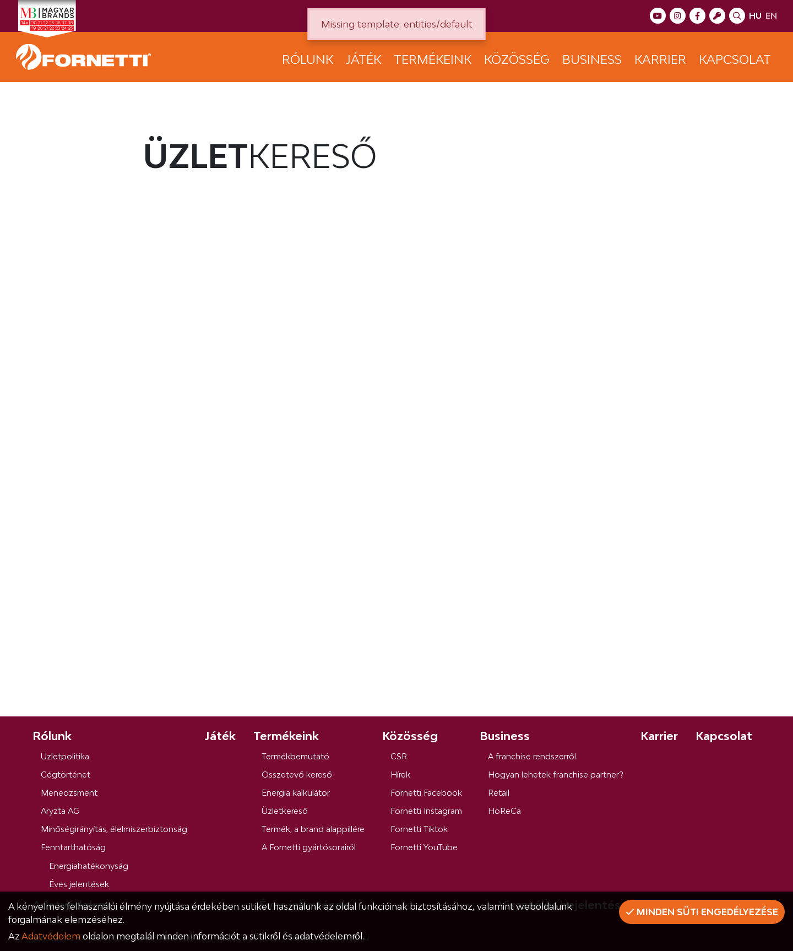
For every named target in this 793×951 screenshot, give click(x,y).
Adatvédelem (50, 936)
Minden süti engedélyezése (702, 911)
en (771, 15)
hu (755, 15)
